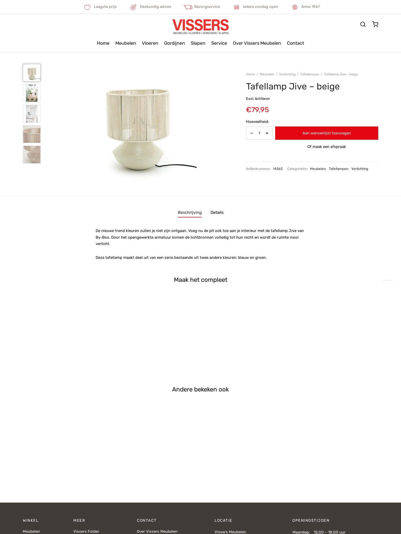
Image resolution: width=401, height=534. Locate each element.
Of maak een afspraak (326, 146)
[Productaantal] (259, 133)
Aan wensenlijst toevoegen (327, 133)
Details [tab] (217, 212)
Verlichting (287, 74)
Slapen (198, 43)
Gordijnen (174, 43)
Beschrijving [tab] (190, 212)
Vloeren (150, 43)
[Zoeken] (363, 24)
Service (219, 43)
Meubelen (125, 43)
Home (103, 43)
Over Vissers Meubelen (257, 43)
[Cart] (375, 24)
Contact (295, 43)
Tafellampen (309, 74)
